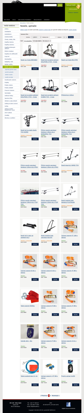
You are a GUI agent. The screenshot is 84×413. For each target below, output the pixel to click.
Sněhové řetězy (9, 95)
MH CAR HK (23, 23)
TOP (21, 41)
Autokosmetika (9, 36)
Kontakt (47, 19)
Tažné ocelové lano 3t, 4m (29, 376)
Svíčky (6, 106)
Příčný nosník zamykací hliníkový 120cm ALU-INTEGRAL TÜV (69, 132)
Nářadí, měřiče (9, 64)
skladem (60, 37)
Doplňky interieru (9, 42)
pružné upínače (73, 29)
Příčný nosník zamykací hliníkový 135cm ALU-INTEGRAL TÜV (48, 132)
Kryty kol (7, 56)
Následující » (56, 395)
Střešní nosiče (23, 29)
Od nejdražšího (28, 41)
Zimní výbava (8, 112)
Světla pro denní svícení (11, 103)
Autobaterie (8, 31)
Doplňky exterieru (9, 44)
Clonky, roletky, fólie (10, 39)
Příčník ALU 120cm (67, 95)
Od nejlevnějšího (37, 41)
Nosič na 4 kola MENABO (29, 60)
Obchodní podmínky (24, 19)
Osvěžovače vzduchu (10, 79)
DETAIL (35, 68)
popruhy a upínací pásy (45, 29)
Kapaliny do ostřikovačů (11, 53)
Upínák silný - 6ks (26, 341)
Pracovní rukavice (9, 90)
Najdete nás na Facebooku (68, 408)
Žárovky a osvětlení (10, 118)
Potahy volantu (9, 85)
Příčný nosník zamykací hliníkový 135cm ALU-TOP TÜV (29, 202)
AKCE (14, 19)
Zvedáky (7, 115)
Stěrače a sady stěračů (11, 101)
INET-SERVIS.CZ (51, 410)
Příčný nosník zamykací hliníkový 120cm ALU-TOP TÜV (49, 202)
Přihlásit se (70, 12)
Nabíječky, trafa (9, 61)
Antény (6, 29)
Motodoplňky (8, 59)
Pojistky (7, 82)
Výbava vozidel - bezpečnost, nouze (10, 109)
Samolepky (8, 93)
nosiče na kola (9, 77)
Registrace (76, 12)
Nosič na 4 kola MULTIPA (69, 60)
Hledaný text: (45, 37)
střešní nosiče (9, 74)
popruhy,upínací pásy (10, 69)
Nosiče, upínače (9, 67)
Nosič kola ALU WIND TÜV (70, 165)
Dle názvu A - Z (47, 41)
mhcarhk (7, 19)
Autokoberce (8, 34)
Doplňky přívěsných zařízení (10, 48)
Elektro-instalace (9, 51)
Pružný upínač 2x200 (68, 376)
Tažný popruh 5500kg (28, 306)
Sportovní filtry (8, 98)
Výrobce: (28, 37)
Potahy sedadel (9, 87)
